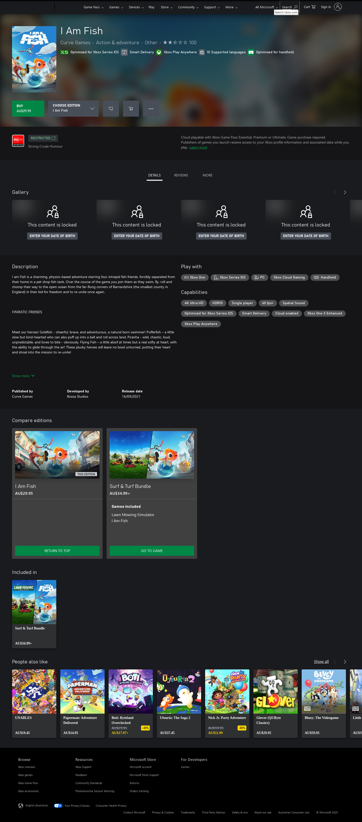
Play (151, 7)
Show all (321, 661)
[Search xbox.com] (290, 6)
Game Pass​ (92, 7)
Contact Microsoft (134, 812)
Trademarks (188, 812)
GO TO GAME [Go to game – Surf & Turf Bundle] (152, 550)
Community (186, 7)
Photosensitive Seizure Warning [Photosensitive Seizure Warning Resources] (94, 791)
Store (165, 7)
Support (210, 7)
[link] (34, 614)
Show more (23, 375)
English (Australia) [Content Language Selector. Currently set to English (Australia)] (37, 805)
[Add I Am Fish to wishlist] (111, 109)
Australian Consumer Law (293, 812)
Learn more (198, 147)
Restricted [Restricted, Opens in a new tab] (43, 138)
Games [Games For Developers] (185, 766)
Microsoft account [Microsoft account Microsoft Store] (141, 766)
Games (114, 7)
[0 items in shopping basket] (309, 6)
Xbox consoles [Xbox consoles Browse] (26, 766)
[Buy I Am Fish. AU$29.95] (28, 109)
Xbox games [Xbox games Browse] (25, 775)
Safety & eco (240, 812)
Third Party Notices (213, 812)
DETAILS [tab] (154, 175)
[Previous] (335, 192)
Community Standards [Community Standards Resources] (88, 783)
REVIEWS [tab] (181, 175)
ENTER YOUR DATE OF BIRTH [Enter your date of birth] (52, 236)
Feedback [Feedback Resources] (81, 775)
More (229, 7)
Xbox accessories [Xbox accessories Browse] (28, 791)
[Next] (345, 192)
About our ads (263, 812)
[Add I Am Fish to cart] (131, 109)
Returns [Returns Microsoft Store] (134, 783)
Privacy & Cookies (163, 812)
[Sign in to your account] (331, 7)
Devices (134, 7)
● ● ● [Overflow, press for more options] (151, 108)
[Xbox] (68, 7)
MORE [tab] (207, 175)
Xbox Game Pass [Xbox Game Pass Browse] (28, 783)
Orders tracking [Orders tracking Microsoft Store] (139, 791)
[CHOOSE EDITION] (73, 109)
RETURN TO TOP (57, 550)
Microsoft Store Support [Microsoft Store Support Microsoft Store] (144, 775)
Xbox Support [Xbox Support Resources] (83, 766)
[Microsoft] (35, 7)
